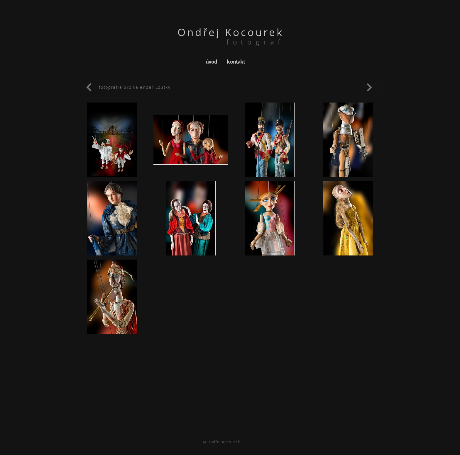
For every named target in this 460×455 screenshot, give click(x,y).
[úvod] (211, 61)
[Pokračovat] (89, 87)
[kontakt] (236, 61)
